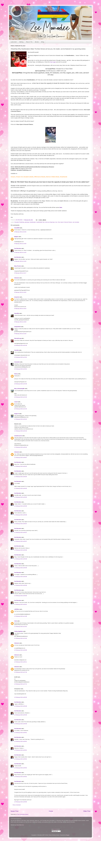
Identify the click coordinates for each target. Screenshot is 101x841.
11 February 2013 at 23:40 (20, 638)
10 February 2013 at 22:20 (20, 397)
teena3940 (16, 227)
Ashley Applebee (18, 631)
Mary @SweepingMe (19, 388)
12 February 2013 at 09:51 (20, 732)
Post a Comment (17, 804)
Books (37, 42)
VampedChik (17, 326)
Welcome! (14, 42)
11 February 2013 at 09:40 (20, 595)
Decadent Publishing (19, 222)
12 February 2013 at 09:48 (20, 706)
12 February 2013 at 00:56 (20, 650)
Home (51, 811)
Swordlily (16, 313)
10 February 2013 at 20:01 (20, 369)
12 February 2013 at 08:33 (20, 697)
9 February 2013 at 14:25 (20, 252)
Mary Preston (17, 266)
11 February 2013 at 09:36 (20, 506)
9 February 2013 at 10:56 (20, 243)
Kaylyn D (16, 413)
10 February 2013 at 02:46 (20, 345)
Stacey (16, 373)
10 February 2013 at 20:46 (20, 383)
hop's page (53, 62)
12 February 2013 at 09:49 (20, 714)
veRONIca (16, 609)
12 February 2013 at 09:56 (20, 801)
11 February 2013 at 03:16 (20, 431)
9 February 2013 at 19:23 (20, 308)
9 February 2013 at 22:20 (20, 333)
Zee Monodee (17, 248)
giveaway (27, 222)
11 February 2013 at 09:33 (20, 466)
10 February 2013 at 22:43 (20, 408)
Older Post (86, 811)
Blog (42, 42)
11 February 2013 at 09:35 (20, 488)
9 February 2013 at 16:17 (20, 273)
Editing (21, 42)
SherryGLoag (17, 338)
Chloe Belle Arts (20, 825)
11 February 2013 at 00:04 (20, 419)
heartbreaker (33, 222)
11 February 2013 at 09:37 (20, 523)
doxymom (16, 297)
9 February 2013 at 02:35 (20, 231)
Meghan (16, 236)
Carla (15, 621)
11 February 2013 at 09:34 (20, 476)
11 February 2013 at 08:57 (20, 457)
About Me (29, 42)
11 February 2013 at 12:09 (20, 616)
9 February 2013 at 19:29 (20, 321)
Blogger (67, 835)
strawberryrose (18, 435)
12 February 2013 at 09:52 (20, 759)
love (56, 222)
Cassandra (17, 362)
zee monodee (76, 222)
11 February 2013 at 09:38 (20, 550)
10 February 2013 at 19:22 (20, 357)
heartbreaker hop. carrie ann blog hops (45, 222)
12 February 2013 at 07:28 (20, 672)
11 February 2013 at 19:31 (20, 626)
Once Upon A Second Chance (65, 222)
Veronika (16, 350)
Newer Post (14, 811)
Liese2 (16, 401)
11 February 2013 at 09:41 (20, 604)
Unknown (16, 277)
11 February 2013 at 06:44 (20, 447)
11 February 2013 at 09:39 (20, 567)
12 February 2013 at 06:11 (20, 662)
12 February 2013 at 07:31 (20, 684)
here (61, 207)
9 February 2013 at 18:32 (20, 292)
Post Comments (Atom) (22, 814)
